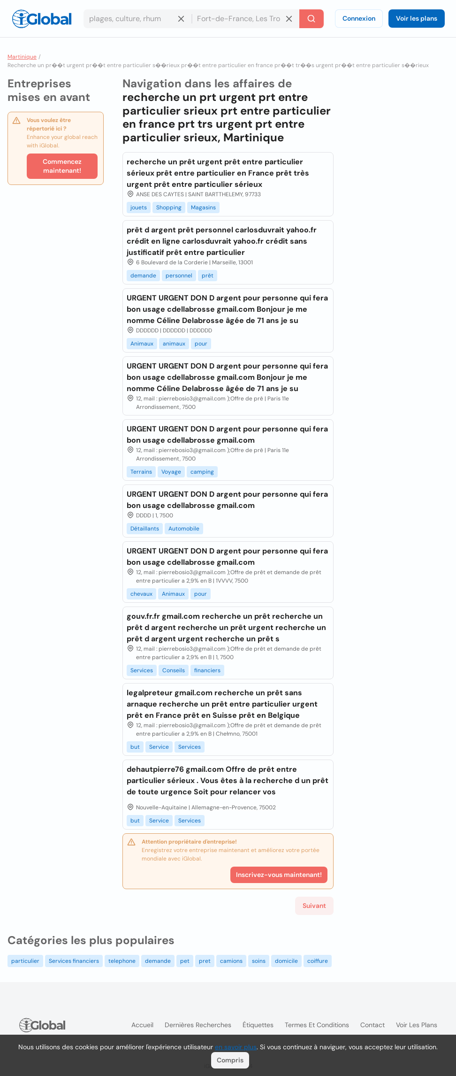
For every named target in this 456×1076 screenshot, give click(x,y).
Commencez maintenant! (62, 166)
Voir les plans (416, 18)
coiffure (317, 961)
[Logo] (41, 18)
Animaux (141, 343)
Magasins (203, 207)
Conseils (173, 670)
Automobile (183, 528)
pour (201, 343)
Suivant (314, 905)
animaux (174, 343)
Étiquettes (258, 1025)
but (135, 747)
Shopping (169, 207)
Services (141, 670)
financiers (207, 670)
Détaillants (144, 528)
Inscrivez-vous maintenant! (279, 874)
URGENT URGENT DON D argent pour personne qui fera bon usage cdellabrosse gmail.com (227, 434)
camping (202, 472)
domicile (286, 961)
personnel (179, 275)
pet (185, 961)
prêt (207, 275)
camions (231, 961)
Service (159, 747)
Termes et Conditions (317, 1025)
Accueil (142, 1025)
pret (205, 961)
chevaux (141, 594)
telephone (122, 961)
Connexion (358, 18)
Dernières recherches (198, 1025)
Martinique (22, 57)
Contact (372, 1025)
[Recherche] (311, 18)
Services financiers (74, 961)
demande (143, 275)
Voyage (171, 472)
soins (259, 961)
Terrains (141, 472)
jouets (138, 207)
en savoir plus (236, 1047)
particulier (25, 961)
